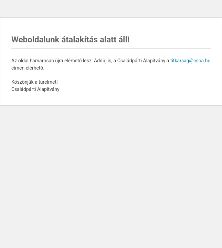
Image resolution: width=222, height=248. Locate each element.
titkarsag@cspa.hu (190, 60)
